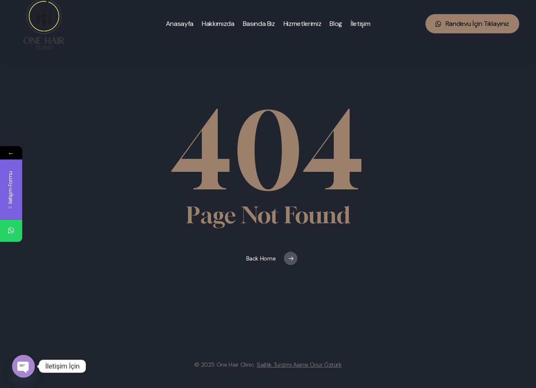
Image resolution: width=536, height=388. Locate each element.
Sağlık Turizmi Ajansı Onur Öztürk (299, 364)
